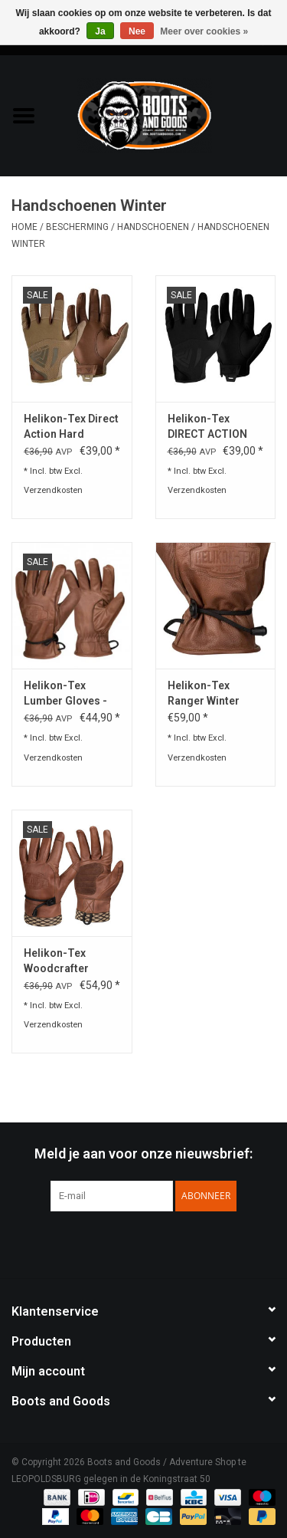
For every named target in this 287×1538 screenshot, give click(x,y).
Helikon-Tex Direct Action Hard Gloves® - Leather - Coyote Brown (71, 427)
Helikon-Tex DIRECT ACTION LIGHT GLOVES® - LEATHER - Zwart (213, 427)
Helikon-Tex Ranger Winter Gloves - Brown (206, 693)
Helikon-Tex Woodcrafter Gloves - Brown (62, 961)
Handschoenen (153, 227)
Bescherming (77, 227)
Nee (137, 31)
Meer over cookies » (204, 31)
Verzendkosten (53, 490)
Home (24, 227)
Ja (100, 31)
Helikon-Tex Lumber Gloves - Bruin (65, 693)
